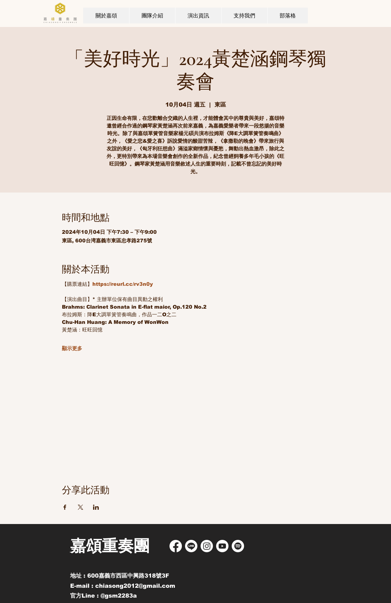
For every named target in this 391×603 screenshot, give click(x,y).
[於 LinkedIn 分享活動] (96, 507)
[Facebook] (175, 546)
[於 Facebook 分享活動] (65, 507)
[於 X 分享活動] (80, 507)
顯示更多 (72, 348)
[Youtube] (222, 546)
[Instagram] (207, 546)
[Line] (191, 546)
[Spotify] (238, 546)
